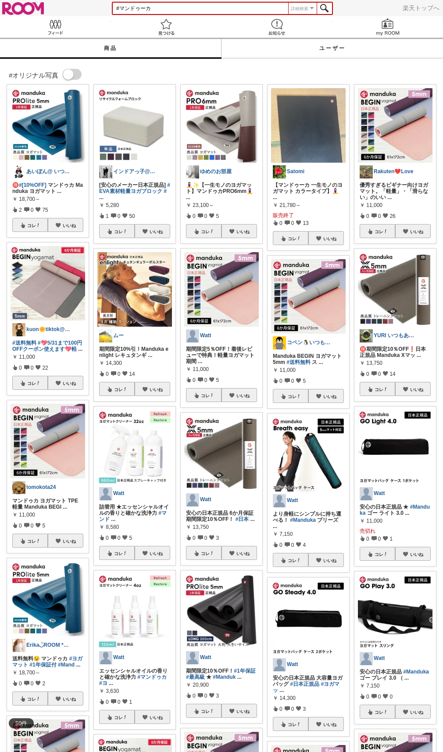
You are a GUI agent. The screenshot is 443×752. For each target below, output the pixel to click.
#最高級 (195, 677)
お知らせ (277, 27)
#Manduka (303, 520)
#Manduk (224, 677)
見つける (166, 27)
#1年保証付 (42, 665)
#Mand (66, 665)
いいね (69, 225)
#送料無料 (24, 343)
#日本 (242, 519)
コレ (33, 225)
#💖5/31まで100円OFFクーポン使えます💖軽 (47, 346)
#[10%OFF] (32, 185)
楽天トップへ (421, 7)
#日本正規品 (304, 684)
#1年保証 (244, 671)
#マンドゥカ (152, 677)
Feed (55, 27)
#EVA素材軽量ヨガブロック (134, 188)
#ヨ (103, 683)
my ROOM (387, 27)
